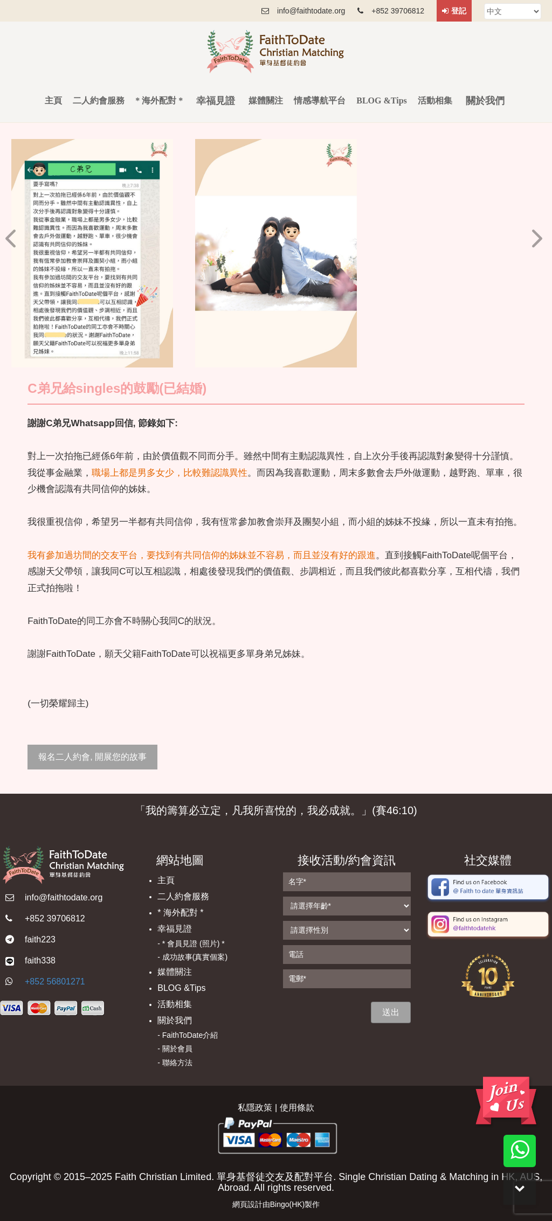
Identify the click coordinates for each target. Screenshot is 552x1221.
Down (519, 1189)
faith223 (40, 939)
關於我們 (174, 1020)
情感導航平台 (320, 100)
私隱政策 (255, 1107)
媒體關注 (266, 100)
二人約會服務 (99, 100)
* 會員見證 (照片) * (193, 943)
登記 (454, 10)
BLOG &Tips (381, 100)
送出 (390, 1012)
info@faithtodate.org (63, 897)
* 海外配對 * (159, 100)
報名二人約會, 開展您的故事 (92, 756)
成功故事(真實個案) (194, 957)
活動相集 (435, 100)
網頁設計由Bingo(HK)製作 (276, 1204)
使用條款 (297, 1107)
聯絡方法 (177, 1062)
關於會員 (177, 1048)
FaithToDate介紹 (190, 1035)
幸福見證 (174, 928)
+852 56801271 (55, 981)
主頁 (53, 100)
